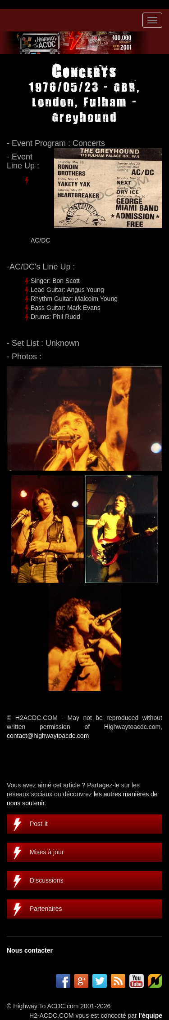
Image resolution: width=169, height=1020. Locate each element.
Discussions (47, 880)
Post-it (39, 823)
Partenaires (46, 908)
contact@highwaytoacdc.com (48, 735)
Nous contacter (30, 950)
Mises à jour (47, 852)
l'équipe (150, 1015)
